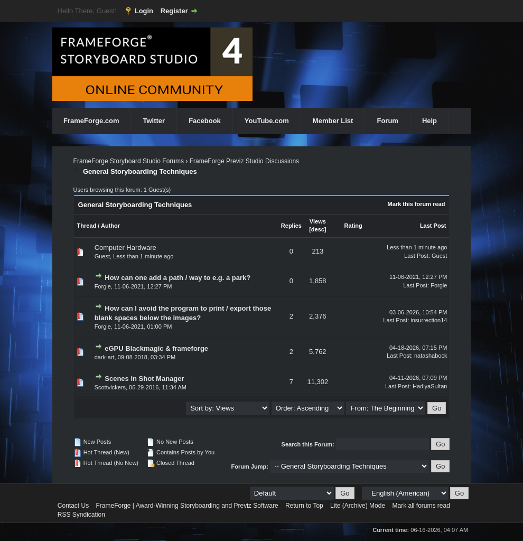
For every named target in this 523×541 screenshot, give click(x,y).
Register (174, 11)
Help (429, 121)
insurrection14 (428, 320)
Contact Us (73, 505)
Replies (291, 225)
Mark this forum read (416, 204)
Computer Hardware (125, 247)
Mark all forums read (421, 505)
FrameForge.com (91, 121)
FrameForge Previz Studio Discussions (244, 161)
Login (144, 11)
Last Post (433, 225)
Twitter (154, 121)
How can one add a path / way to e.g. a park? (177, 278)
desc (317, 229)
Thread (87, 225)
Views (318, 221)
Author (110, 225)
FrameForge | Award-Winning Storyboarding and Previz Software (187, 505)
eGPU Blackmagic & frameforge (156, 348)
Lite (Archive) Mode (357, 505)
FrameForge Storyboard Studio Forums (128, 161)
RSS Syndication (81, 514)
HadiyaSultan (430, 386)
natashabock (430, 355)
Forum (387, 121)
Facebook (205, 121)
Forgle (103, 286)
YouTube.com (267, 121)
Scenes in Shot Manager (144, 379)
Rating (353, 225)
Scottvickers (110, 387)
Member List (333, 121)
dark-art (105, 357)
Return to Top (304, 505)
